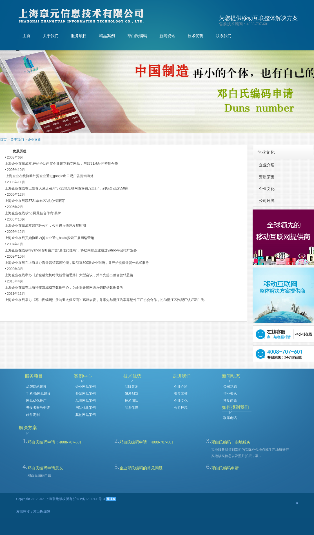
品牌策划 (131, 387)
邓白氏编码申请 (225, 468)
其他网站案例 (85, 415)
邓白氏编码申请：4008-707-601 (54, 442)
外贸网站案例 (85, 394)
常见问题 (230, 401)
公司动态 (230, 387)
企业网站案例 (85, 387)
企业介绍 (267, 165)
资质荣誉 (267, 177)
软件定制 (33, 415)
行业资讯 (230, 394)
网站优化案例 (85, 408)
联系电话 (230, 418)
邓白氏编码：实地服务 (231, 442)
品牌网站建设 (36, 387)
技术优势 (195, 36)
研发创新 (131, 394)
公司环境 (267, 201)
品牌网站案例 (85, 401)
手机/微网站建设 (38, 394)
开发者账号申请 (38, 408)
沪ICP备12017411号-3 (89, 499)
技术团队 (131, 401)
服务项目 (79, 36)
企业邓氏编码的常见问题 (141, 468)
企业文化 (34, 140)
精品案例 (107, 36)
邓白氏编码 (137, 36)
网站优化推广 (36, 401)
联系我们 (223, 36)
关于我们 (51, 36)
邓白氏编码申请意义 (45, 468)
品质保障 (131, 408)
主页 (26, 36)
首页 (3, 140)
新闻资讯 (167, 36)
